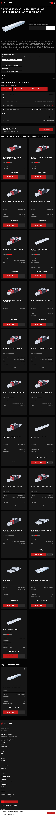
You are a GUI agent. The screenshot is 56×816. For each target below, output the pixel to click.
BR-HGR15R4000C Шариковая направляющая (39, 437)
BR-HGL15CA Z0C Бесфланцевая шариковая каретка (12, 437)
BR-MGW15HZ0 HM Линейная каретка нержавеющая (13, 579)
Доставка (3, 788)
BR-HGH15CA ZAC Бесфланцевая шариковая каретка (12, 487)
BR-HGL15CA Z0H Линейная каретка (41, 348)
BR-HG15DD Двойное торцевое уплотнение (12, 301)
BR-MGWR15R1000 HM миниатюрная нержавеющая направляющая (41, 579)
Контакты (3, 773)
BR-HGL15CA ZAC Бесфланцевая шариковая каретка (12, 531)
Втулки (2, 751)
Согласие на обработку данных (7, 796)
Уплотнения (3, 748)
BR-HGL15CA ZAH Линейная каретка (41, 201)
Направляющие (4, 746)
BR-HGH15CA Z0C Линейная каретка (13, 392)
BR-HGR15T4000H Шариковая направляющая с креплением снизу (14, 630)
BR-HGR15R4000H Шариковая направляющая (39, 250)
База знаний (4, 765)
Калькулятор (4, 763)
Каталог (3, 742)
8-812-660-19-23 (5, 728)
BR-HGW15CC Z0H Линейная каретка (13, 348)
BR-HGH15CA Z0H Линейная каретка (41, 300)
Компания (3, 768)
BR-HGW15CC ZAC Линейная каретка (41, 486)
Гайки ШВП (3, 758)
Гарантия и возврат (5, 789)
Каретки (2, 744)
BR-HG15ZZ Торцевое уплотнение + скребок (41, 158)
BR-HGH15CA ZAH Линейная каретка (13, 201)
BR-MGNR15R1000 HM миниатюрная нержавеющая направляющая (13, 686)
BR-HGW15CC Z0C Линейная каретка (41, 392)
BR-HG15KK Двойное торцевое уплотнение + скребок (12, 158)
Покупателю (4, 784)
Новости (3, 771)
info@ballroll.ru (4, 730)
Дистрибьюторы (5, 776)
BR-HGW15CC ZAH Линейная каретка (13, 249)
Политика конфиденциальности (7, 794)
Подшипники (3, 749)
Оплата (2, 786)
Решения (3, 779)
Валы (2, 753)
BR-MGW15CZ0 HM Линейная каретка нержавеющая (41, 531)
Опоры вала (3, 755)
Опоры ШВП (3, 760)
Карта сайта (3, 797)
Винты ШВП (3, 756)
